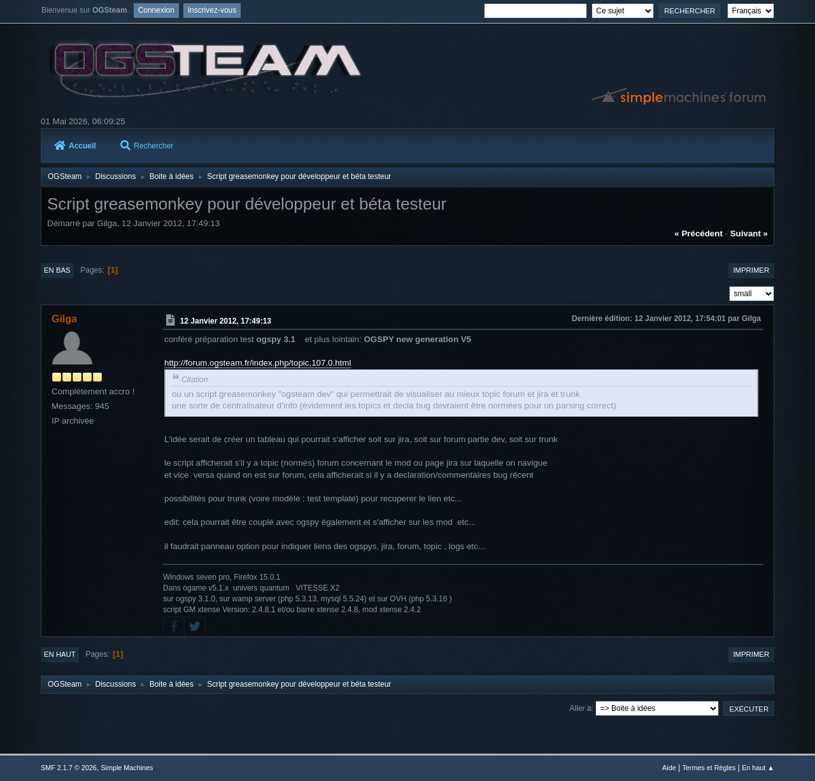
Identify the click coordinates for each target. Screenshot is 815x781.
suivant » (749, 233)
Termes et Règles (708, 767)
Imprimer (751, 270)
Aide (669, 767)
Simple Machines (127, 767)
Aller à (581, 708)
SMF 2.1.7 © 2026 (69, 767)
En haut (60, 654)
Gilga (64, 318)
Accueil (75, 145)
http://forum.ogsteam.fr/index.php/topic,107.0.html (257, 363)
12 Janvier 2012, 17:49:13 (225, 321)
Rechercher (146, 145)
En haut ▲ (758, 767)
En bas (57, 270)
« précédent (698, 233)
